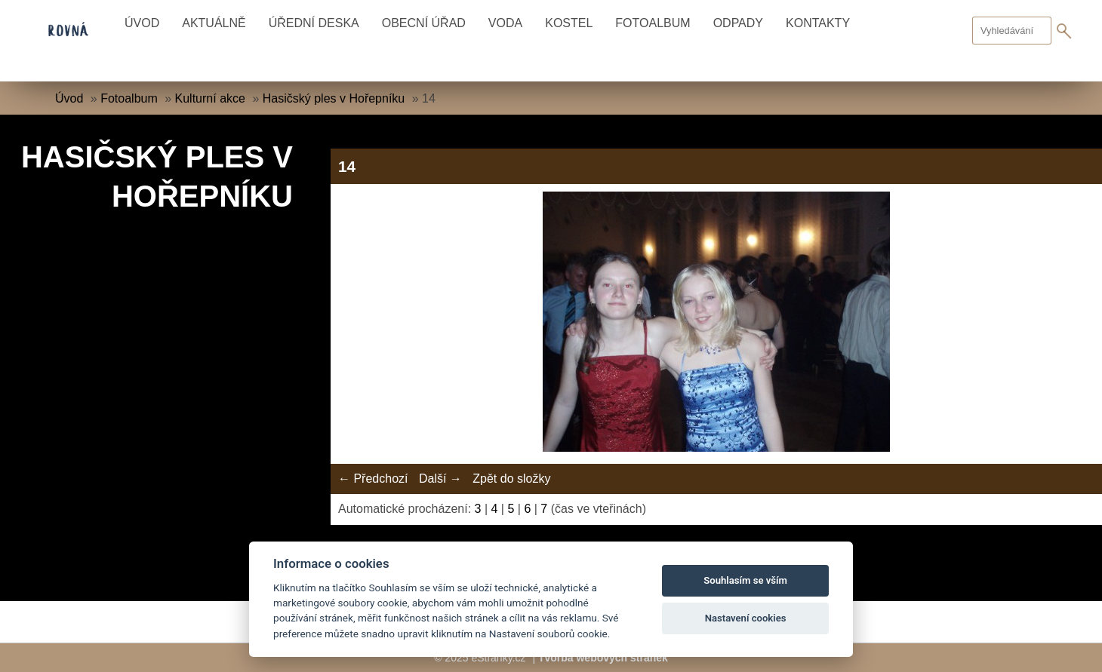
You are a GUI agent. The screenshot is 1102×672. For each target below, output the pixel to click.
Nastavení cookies (745, 618)
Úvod (142, 23)
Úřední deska (314, 23)
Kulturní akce (210, 98)
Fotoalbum (652, 23)
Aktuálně (213, 23)
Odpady (738, 23)
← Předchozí (373, 478)
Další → (440, 478)
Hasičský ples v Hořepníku (334, 98)
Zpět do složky (511, 478)
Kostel (569, 23)
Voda (505, 23)
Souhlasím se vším (745, 580)
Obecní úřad (424, 23)
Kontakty (818, 23)
